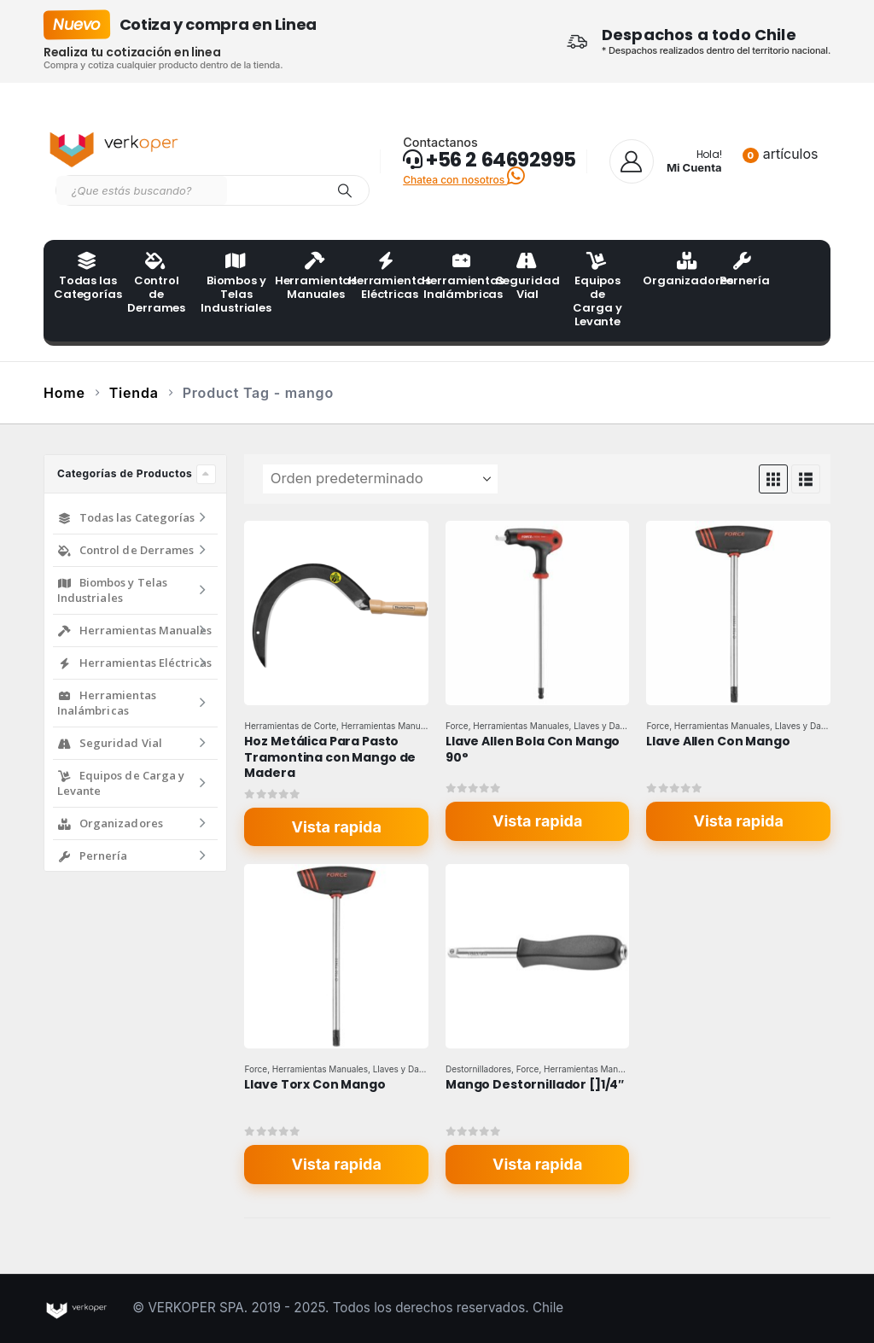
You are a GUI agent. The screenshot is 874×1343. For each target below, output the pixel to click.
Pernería (744, 271)
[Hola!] (665, 161)
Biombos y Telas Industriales (232, 284)
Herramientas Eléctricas (379, 277)
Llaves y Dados (604, 726)
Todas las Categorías (85, 277)
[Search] (345, 190)
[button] (773, 478)
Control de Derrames (156, 284)
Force (457, 726)
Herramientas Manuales (306, 277)
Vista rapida (337, 827)
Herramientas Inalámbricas (453, 277)
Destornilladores (478, 1069)
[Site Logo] (116, 146)
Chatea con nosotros (464, 179)
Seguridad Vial (527, 277)
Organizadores (674, 271)
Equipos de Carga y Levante (597, 291)
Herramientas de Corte (290, 726)
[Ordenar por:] (380, 478)
